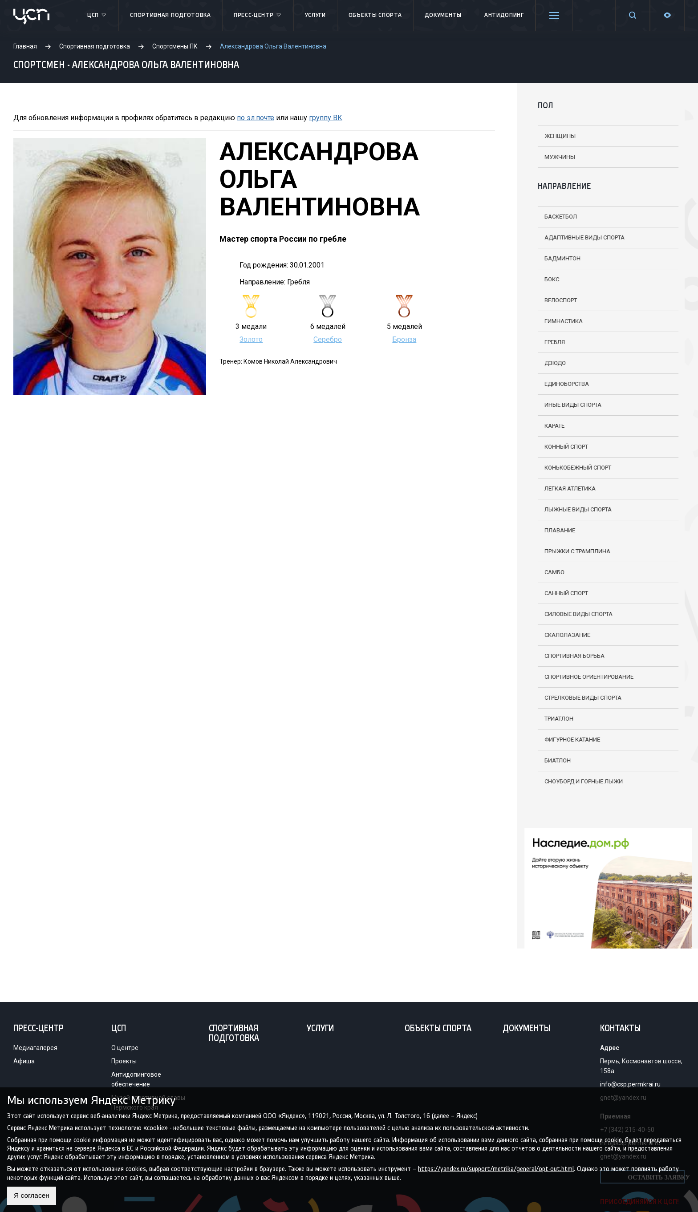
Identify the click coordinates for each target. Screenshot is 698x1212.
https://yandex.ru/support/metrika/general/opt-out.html (496, 1169)
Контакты (620, 1029)
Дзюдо (548, 363)
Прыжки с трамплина (570, 551)
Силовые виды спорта (571, 614)
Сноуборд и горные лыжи (576, 781)
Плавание (552, 530)
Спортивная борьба (567, 656)
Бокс (544, 279)
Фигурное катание (565, 739)
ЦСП (97, 15)
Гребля (547, 342)
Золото (251, 339)
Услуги (315, 15)
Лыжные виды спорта (571, 509)
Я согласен (32, 1196)
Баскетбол (553, 216)
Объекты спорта (375, 15)
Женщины (552, 136)
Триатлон (551, 718)
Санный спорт (559, 593)
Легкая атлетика (562, 488)
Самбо (547, 572)
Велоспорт (553, 300)
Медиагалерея (35, 1047)
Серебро (327, 339)
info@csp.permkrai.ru (630, 1084)
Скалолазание (560, 635)
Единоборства (559, 384)
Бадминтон (555, 258)
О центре (124, 1047)
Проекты (124, 1061)
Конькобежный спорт (570, 467)
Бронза (404, 339)
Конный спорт (559, 446)
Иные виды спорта (565, 404)
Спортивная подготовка (170, 15)
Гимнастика (556, 321)
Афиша (24, 1061)
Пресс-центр (258, 15)
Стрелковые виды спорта (575, 697)
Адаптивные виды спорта (577, 237)
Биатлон (550, 760)
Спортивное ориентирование (581, 676)
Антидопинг (504, 15)
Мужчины (552, 157)
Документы (443, 15)
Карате (547, 425)
